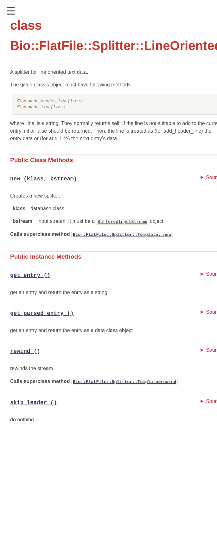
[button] (11, 11)
